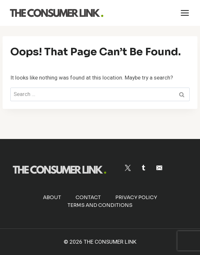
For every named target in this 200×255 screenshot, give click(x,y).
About (52, 197)
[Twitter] (128, 168)
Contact (88, 197)
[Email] (159, 168)
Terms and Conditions (100, 205)
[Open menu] (184, 12)
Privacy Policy (136, 197)
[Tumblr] (144, 168)
